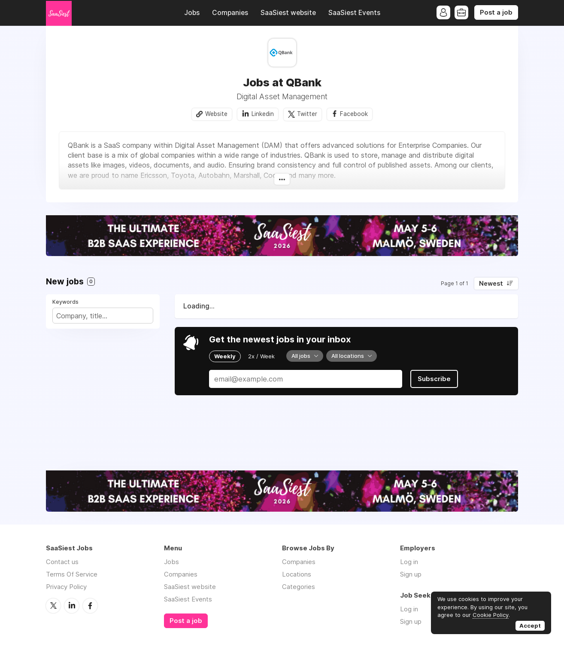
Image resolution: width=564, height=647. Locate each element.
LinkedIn (71, 605)
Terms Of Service (71, 574)
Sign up (410, 574)
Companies (230, 13)
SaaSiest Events (354, 13)
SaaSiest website (288, 13)
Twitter (307, 113)
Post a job (496, 12)
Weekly (225, 356)
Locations (296, 574)
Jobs (192, 13)
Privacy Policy (66, 587)
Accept (530, 625)
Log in (409, 562)
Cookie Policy (491, 614)
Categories (298, 587)
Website (216, 113)
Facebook (354, 113)
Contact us (62, 562)
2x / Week (261, 356)
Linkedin (263, 113)
